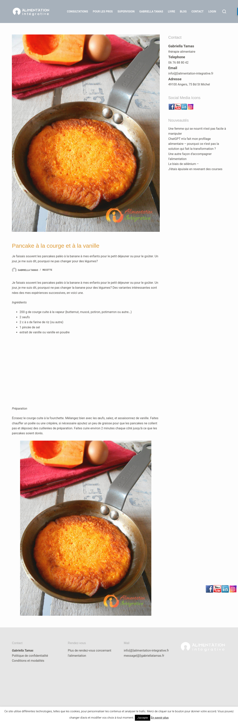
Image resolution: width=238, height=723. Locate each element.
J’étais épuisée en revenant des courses (195, 169)
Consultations (77, 11)
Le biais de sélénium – (183, 164)
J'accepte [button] (142, 717)
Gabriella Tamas (151, 11)
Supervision (125, 11)
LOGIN (212, 11)
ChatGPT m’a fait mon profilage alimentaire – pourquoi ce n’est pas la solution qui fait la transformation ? (193, 144)
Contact (198, 11)
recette (47, 270)
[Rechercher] (224, 11)
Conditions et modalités (28, 660)
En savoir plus (160, 717)
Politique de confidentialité (30, 655)
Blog (183, 11)
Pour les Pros (103, 11)
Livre (171, 11)
